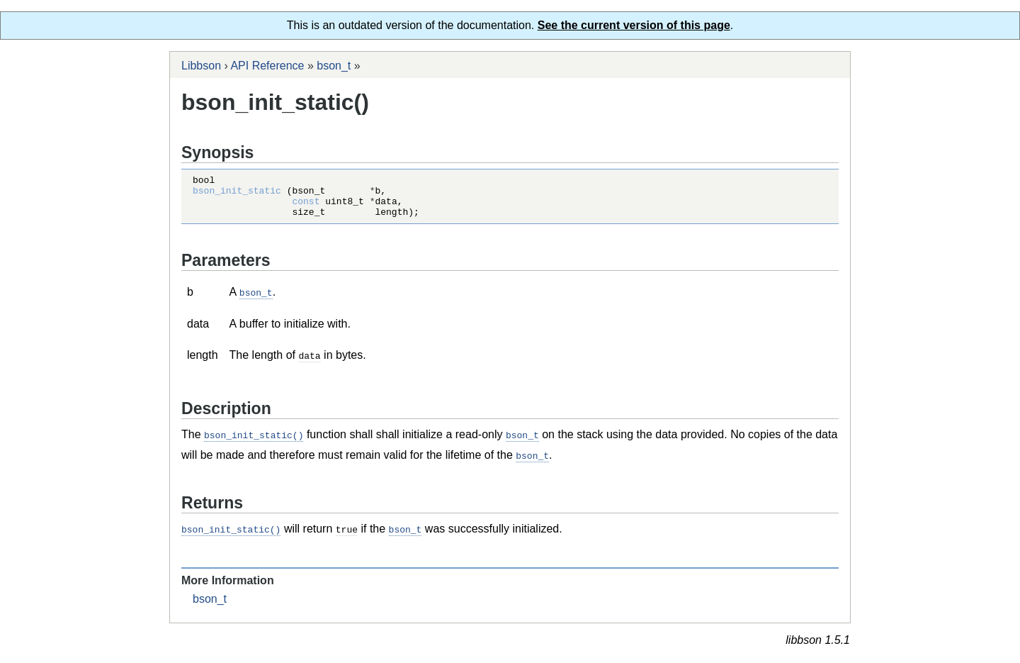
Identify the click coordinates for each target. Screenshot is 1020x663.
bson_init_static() (253, 441)
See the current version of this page (634, 25)
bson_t (334, 66)
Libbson (201, 66)
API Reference (267, 66)
